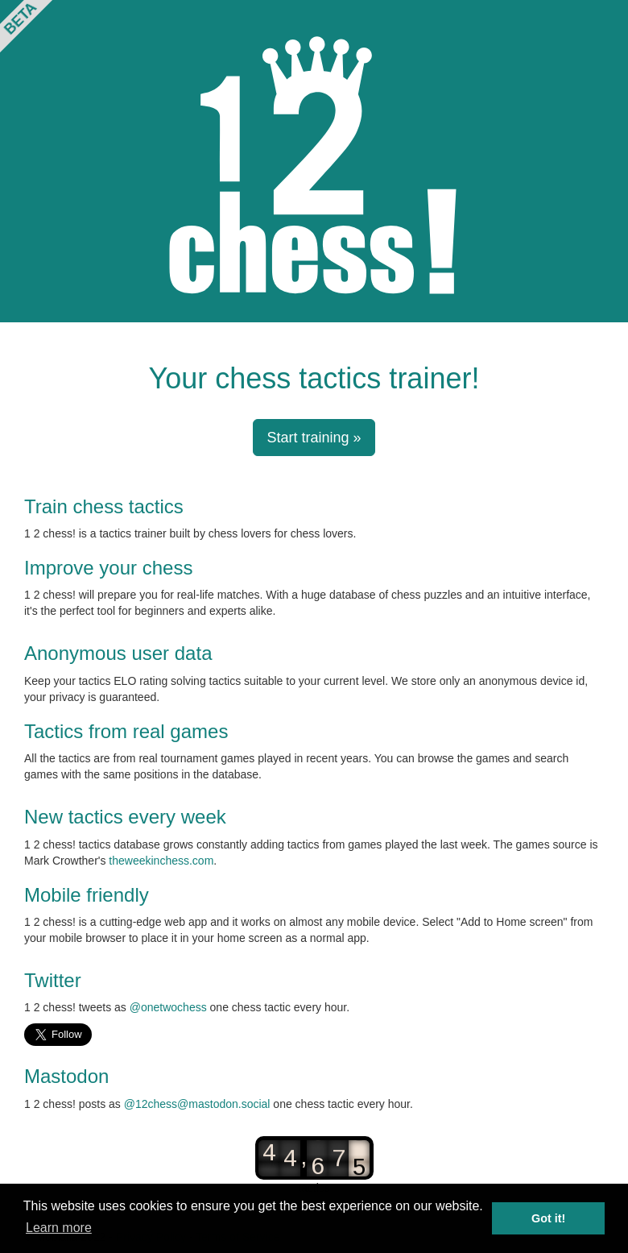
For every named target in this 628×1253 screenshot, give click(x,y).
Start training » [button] (313, 437)
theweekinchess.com (161, 860)
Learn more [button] (59, 1227)
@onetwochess (168, 1007)
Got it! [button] (548, 1218)
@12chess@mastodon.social (197, 1103)
